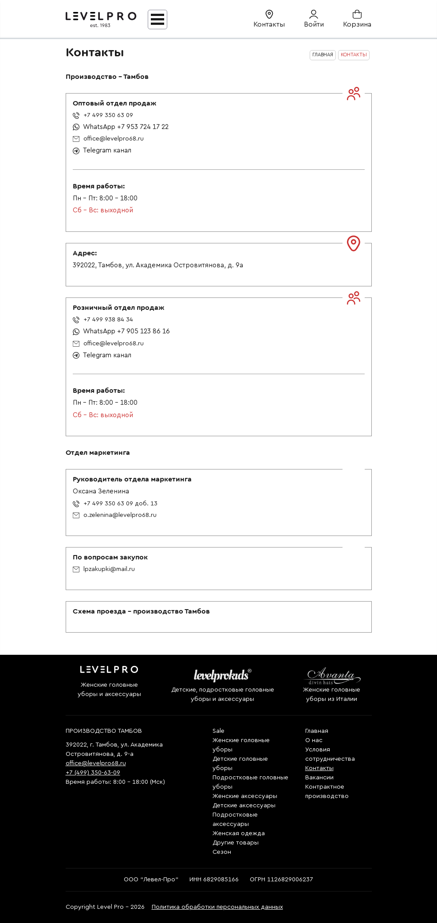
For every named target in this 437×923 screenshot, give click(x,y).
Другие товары (236, 843)
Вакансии (319, 777)
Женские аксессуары (245, 796)
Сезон (222, 852)
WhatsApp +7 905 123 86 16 (121, 331)
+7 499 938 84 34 (103, 320)
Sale (218, 731)
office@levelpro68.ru (108, 139)
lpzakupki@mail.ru (104, 569)
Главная (316, 731)
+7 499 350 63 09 (103, 115)
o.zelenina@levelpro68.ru (115, 515)
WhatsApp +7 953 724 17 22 (121, 127)
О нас (314, 740)
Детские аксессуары (244, 805)
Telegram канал (102, 150)
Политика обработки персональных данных (217, 907)
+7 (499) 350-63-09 (93, 773)
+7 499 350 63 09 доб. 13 (115, 504)
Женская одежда (239, 833)
